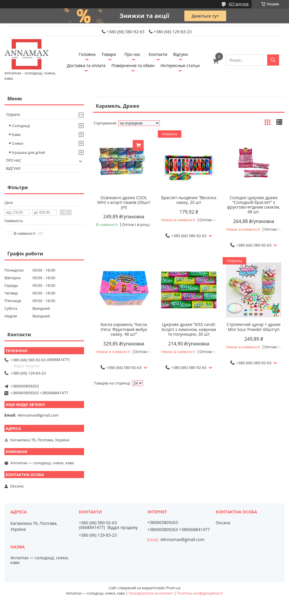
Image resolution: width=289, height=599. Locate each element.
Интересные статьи (180, 65)
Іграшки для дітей (28, 152)
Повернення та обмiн (133, 65)
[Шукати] (273, 60)
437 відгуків (239, 3)
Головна (87, 54)
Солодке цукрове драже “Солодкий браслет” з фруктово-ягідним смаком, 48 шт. (253, 204)
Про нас (132, 54)
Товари (108, 54)
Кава (16, 134)
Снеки (17, 143)
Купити (138, 145)
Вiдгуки (180, 54)
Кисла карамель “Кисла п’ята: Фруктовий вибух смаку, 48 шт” (124, 329)
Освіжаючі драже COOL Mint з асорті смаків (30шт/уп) (124, 202)
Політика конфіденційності (200, 593)
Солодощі (21, 125)
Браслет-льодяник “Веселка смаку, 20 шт (188, 200)
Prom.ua (173, 587)
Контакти (158, 54)
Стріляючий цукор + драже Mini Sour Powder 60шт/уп (254, 327)
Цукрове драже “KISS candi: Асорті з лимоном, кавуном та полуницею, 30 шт (189, 329)
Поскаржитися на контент (151, 593)
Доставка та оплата (86, 65)
